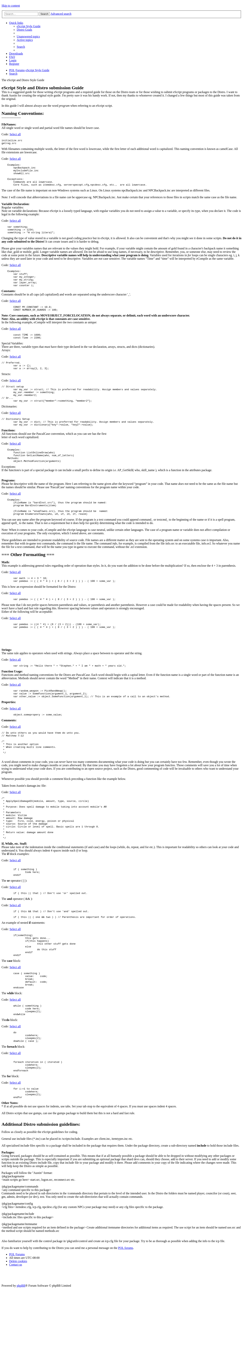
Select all (15, 134)
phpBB (21, 1352)
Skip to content (11, 5)
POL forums (125, 1315)
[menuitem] (28, 26)
